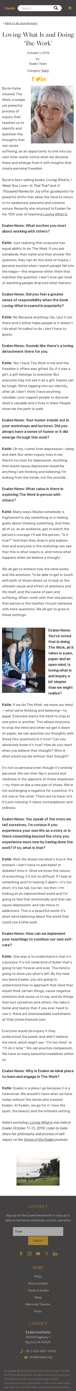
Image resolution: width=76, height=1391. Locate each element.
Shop (38, 1297)
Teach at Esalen (38, 1290)
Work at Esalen (38, 1283)
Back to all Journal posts (21, 23)
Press (38, 1311)
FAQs (38, 1276)
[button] (70, 8)
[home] (9, 8)
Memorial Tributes (38, 1304)
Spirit (45, 71)
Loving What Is (55, 214)
